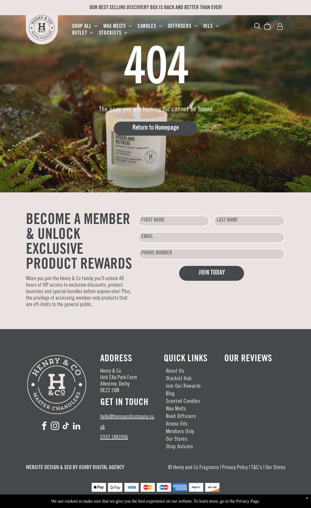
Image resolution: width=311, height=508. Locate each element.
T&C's (256, 468)
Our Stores (275, 468)
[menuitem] (85, 26)
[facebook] (44, 426)
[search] (257, 27)
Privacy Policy (235, 468)
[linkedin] (76, 426)
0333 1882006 (114, 437)
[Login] (280, 27)
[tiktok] (66, 426)
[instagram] (55, 426)
